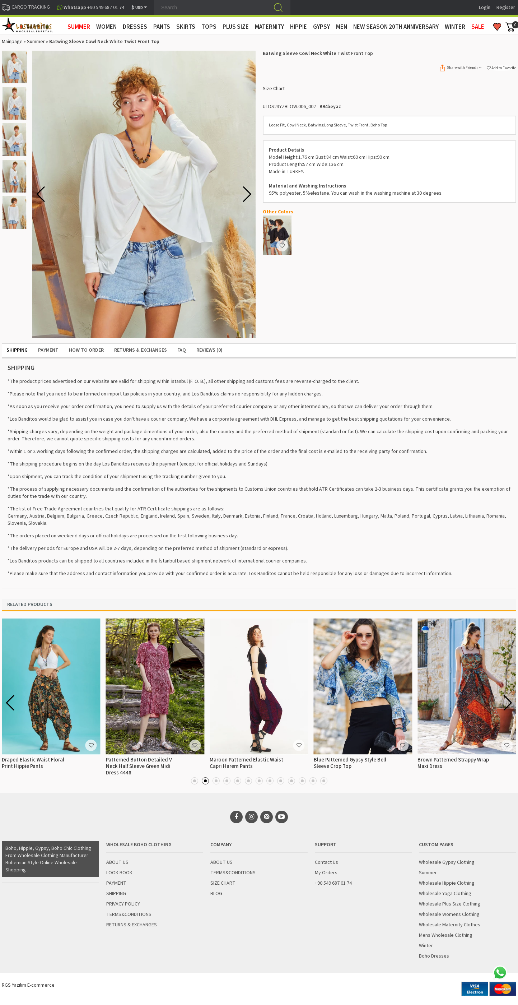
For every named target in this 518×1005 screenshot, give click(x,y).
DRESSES (135, 27)
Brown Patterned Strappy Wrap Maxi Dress (453, 763)
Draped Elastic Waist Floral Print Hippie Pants (33, 763)
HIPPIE (298, 27)
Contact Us (326, 862)
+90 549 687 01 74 (333, 883)
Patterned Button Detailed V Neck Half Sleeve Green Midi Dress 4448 (139, 766)
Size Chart (274, 88)
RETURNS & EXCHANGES (140, 350)
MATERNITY (269, 27)
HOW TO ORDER (86, 350)
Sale (477, 27)
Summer (36, 41)
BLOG (216, 893)
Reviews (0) (209, 350)
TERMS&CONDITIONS (128, 914)
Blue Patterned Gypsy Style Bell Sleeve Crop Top (350, 763)
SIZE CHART (222, 883)
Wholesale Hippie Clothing (447, 883)
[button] (247, 194)
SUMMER (78, 27)
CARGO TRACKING (26, 7)
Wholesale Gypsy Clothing (447, 862)
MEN (341, 27)
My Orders (326, 872)
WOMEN (106, 27)
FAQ (181, 350)
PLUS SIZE (236, 27)
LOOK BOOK (119, 872)
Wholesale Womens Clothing (449, 914)
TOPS (208, 27)
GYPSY (321, 27)
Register (505, 7)
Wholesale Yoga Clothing (445, 893)
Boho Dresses (434, 956)
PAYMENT (48, 350)
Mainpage (12, 41)
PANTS (161, 27)
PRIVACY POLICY (123, 904)
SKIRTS (185, 27)
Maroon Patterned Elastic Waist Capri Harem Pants (246, 763)
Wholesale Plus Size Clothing (449, 904)
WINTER (455, 27)
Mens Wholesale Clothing (445, 935)
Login (484, 7)
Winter (426, 945)
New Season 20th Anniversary (396, 27)
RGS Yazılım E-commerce (28, 985)
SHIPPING (17, 350)
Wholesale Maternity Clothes (449, 924)
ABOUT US (117, 862)
